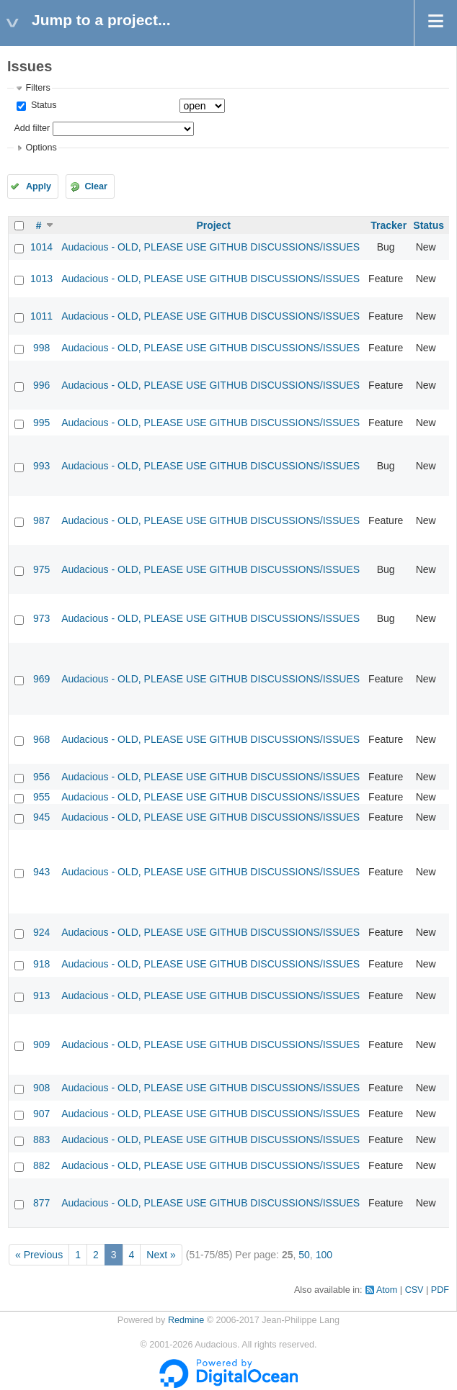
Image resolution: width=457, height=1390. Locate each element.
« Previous (39, 1254)
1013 (41, 278)
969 (41, 679)
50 (304, 1254)
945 (41, 817)
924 (41, 932)
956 (41, 776)
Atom (386, 1290)
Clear (95, 186)
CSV (414, 1290)
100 (324, 1254)
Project (213, 225)
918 (41, 964)
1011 (41, 316)
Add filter (32, 128)
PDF (440, 1290)
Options (40, 148)
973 (41, 618)
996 (41, 385)
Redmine (186, 1320)
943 (41, 871)
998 (41, 347)
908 (41, 1087)
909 (41, 1044)
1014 (41, 247)
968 (41, 739)
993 (41, 465)
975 (41, 569)
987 (41, 520)
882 (41, 1165)
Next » (160, 1254)
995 (41, 422)
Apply (38, 186)
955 (41, 797)
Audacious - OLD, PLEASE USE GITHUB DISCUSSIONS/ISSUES (210, 247)
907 (41, 1113)
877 (41, 1203)
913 (41, 995)
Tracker (389, 225)
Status (42, 105)
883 (41, 1139)
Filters (37, 88)
